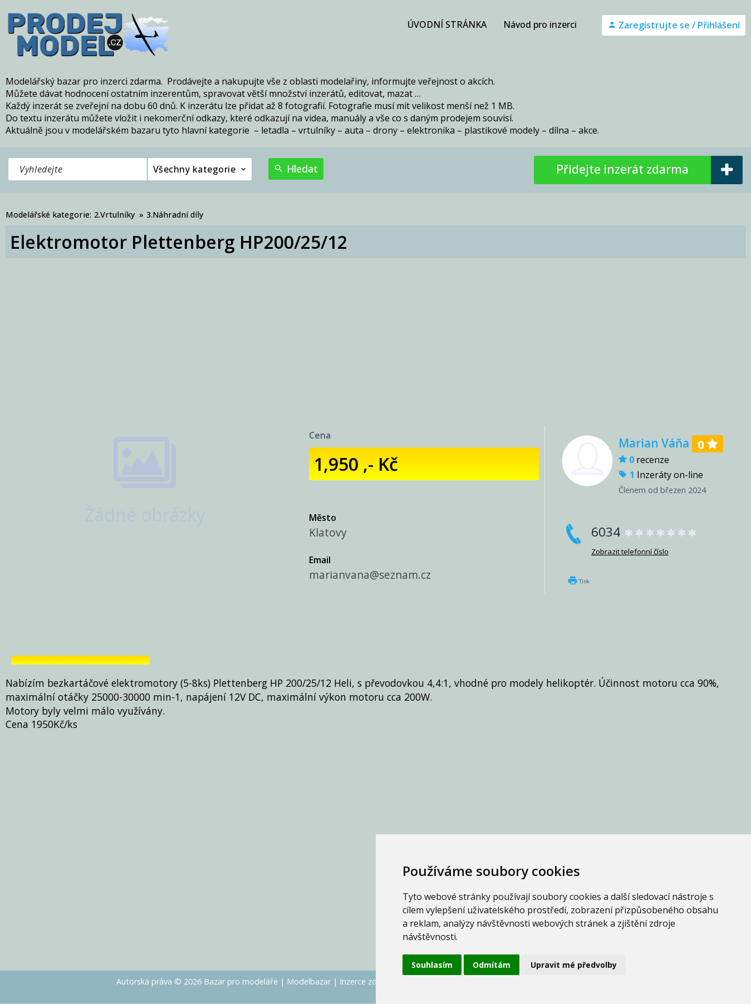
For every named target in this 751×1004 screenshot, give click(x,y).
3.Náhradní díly (174, 214)
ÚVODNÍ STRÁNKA (447, 24)
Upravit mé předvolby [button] (574, 964)
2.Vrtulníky (114, 214)
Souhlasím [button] (432, 964)
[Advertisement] (376, 342)
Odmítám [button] (492, 964)
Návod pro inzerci (540, 24)
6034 (644, 531)
